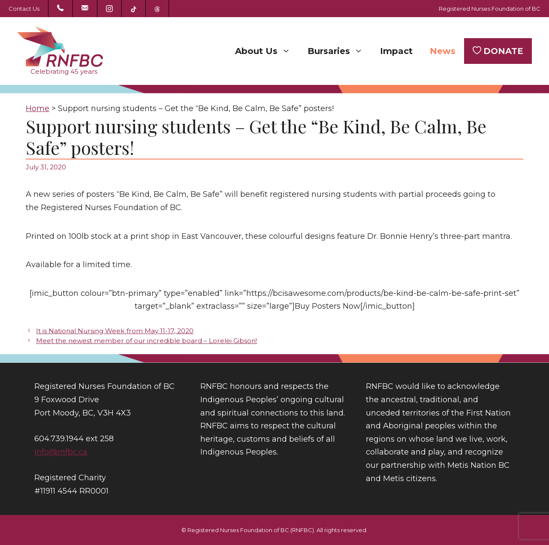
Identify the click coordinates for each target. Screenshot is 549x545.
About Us (267, 51)
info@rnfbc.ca (60, 452)
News (442, 51)
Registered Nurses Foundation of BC (489, 8)
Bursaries (339, 51)
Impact (396, 51)
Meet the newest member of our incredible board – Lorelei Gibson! (146, 341)
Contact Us (24, 8)
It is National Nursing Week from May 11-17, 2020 (114, 331)
